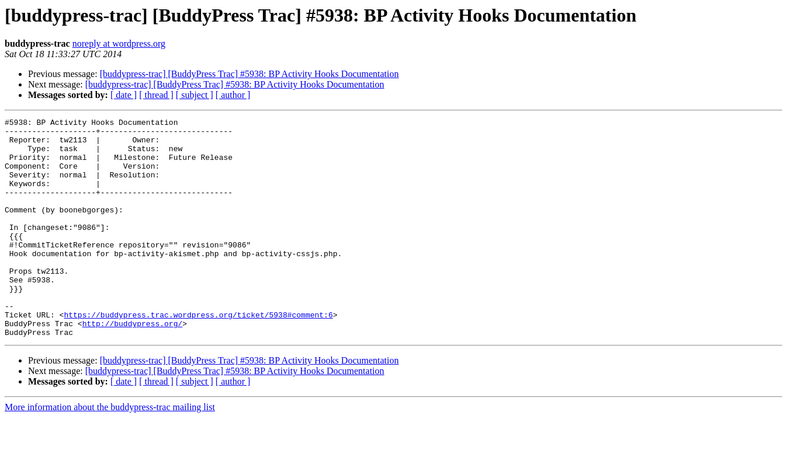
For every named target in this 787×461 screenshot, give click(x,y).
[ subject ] (194, 95)
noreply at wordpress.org (118, 43)
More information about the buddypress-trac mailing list (110, 451)
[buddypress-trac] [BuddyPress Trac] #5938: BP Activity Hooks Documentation (249, 74)
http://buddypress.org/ (132, 365)
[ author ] (233, 95)
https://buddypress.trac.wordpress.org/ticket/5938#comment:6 (198, 355)
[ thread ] (156, 95)
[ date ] (123, 95)
